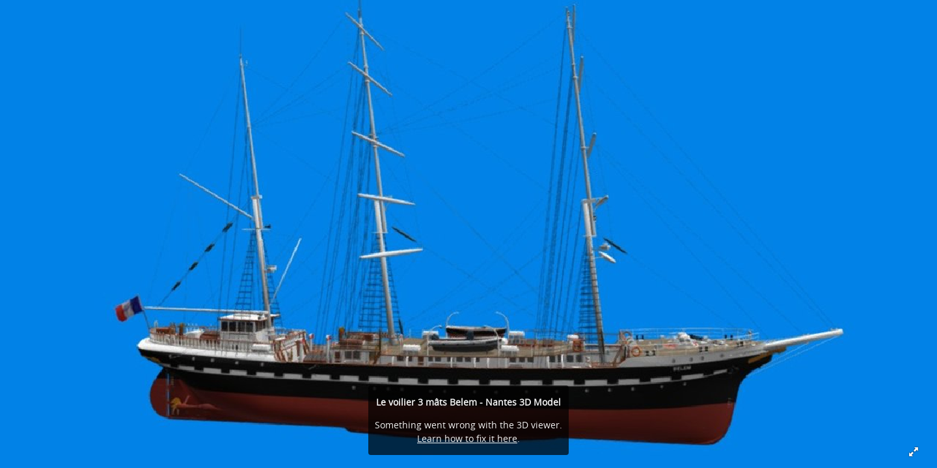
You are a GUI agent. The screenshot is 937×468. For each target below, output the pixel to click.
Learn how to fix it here (467, 438)
